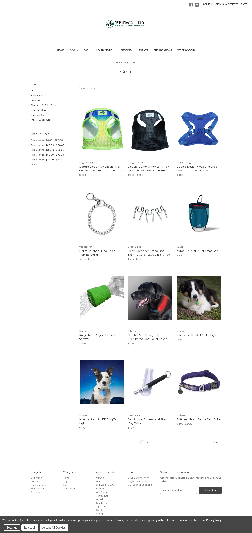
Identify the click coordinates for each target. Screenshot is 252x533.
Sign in (220, 4)
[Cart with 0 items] (243, 4)
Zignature (100, 506)
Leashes (35, 100)
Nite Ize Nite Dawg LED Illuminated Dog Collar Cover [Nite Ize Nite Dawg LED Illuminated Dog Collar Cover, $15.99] (147, 337)
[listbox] (101, 88)
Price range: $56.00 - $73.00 (47, 154)
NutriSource (102, 492)
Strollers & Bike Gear (43, 105)
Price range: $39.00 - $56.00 (47, 149)
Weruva (99, 477)
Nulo (98, 481)
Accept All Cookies (54, 527)
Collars (35, 90)
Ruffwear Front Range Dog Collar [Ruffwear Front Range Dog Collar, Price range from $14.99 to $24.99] (198, 419)
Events (143, 50)
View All (99, 513)
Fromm (99, 488)
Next (217, 442)
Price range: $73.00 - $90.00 (47, 159)
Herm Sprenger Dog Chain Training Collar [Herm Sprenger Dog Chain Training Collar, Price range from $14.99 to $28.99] (97, 252)
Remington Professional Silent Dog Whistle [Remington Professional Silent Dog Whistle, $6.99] (148, 421)
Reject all (30, 527)
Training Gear (39, 109)
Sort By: (85, 88)
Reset (34, 164)
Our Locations (162, 50)
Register (233, 4)
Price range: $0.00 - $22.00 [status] (47, 140)
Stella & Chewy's (104, 485)
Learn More (105, 50)
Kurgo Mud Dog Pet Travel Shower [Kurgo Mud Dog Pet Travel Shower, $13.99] (97, 337)
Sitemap (35, 492)
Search (207, 4)
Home (60, 50)
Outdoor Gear (38, 114)
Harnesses (37, 95)
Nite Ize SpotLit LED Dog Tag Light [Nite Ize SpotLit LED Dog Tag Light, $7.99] (98, 421)
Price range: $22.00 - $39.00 (47, 145)
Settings (12, 527)
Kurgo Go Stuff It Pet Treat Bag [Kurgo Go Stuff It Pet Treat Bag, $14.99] (197, 251)
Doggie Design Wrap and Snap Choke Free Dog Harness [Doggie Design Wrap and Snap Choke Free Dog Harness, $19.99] (197, 168)
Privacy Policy (213, 520)
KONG (98, 510)
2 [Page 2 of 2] (147, 442)
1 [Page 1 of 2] (142, 442)
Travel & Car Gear (41, 119)
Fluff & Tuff (101, 495)
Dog (74, 50)
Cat (87, 50)
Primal (99, 499)
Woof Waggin (186, 50)
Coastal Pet (101, 502)
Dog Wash (126, 50)
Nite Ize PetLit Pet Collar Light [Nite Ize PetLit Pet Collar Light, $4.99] (196, 335)
